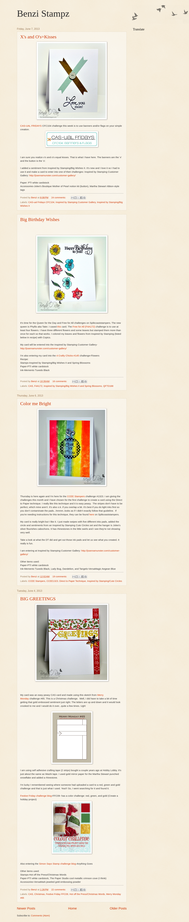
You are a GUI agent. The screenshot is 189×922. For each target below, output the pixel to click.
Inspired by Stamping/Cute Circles (104, 581)
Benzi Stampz (43, 13)
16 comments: (60, 381)
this (59, 326)
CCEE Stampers (76, 496)
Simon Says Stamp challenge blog (57, 863)
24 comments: (58, 197)
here (91, 514)
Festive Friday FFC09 (57, 894)
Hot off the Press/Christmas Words (87, 894)
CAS (30, 386)
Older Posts (118, 908)
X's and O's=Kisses (38, 36)
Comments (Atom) (40, 915)
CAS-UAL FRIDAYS (31, 125)
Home (72, 908)
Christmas (39, 894)
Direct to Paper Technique (72, 581)
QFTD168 (108, 386)
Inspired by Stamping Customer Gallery (76, 202)
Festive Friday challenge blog (36, 795)
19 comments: (60, 576)
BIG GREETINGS (38, 598)
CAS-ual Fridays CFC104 (41, 202)
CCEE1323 (52, 581)
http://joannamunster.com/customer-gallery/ (52, 175)
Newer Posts (26, 908)
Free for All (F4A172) (84, 326)
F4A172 (38, 386)
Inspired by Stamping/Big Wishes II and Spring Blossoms (73, 386)
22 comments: (58, 889)
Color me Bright (35, 403)
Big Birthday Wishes (39, 219)
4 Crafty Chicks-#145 (67, 355)
